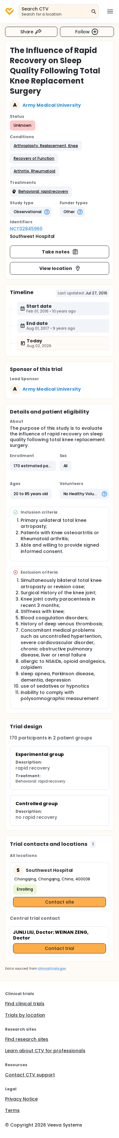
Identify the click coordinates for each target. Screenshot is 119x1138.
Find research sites (26, 1039)
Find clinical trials (24, 1003)
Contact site (59, 902)
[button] (46, 146)
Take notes (60, 252)
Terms (12, 1110)
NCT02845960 (26, 229)
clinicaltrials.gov (52, 968)
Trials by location (25, 1015)
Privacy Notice (21, 1099)
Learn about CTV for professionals (45, 1050)
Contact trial (60, 948)
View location (60, 268)
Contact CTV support (30, 1075)
